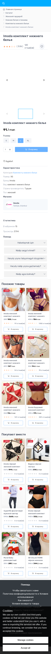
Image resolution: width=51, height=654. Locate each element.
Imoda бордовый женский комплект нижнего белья (36, 410)
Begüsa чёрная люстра (34, 465)
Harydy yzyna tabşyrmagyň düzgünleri (27, 258)
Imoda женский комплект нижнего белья (12, 316)
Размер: (6, 136)
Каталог (9, 13)
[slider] (9, 46)
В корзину (31, 149)
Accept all (25, 648)
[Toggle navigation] (3, 4)
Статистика (9, 220)
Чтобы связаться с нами (25, 590)
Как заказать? (25, 600)
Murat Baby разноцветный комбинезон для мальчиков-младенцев (11, 563)
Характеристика (11, 168)
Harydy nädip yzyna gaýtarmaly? (28, 266)
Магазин (7, 197)
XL (28, 141)
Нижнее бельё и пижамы (16, 20)
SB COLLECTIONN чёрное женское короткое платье (35, 560)
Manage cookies (25, 640)
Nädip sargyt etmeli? (31, 250)
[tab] (25, 243)
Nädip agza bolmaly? (31, 274)
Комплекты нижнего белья (17, 23)
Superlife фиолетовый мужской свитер (13, 512)
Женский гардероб (14, 16)
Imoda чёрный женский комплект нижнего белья (12, 466)
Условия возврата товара (25, 603)
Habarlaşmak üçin (31, 243)
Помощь (7, 237)
